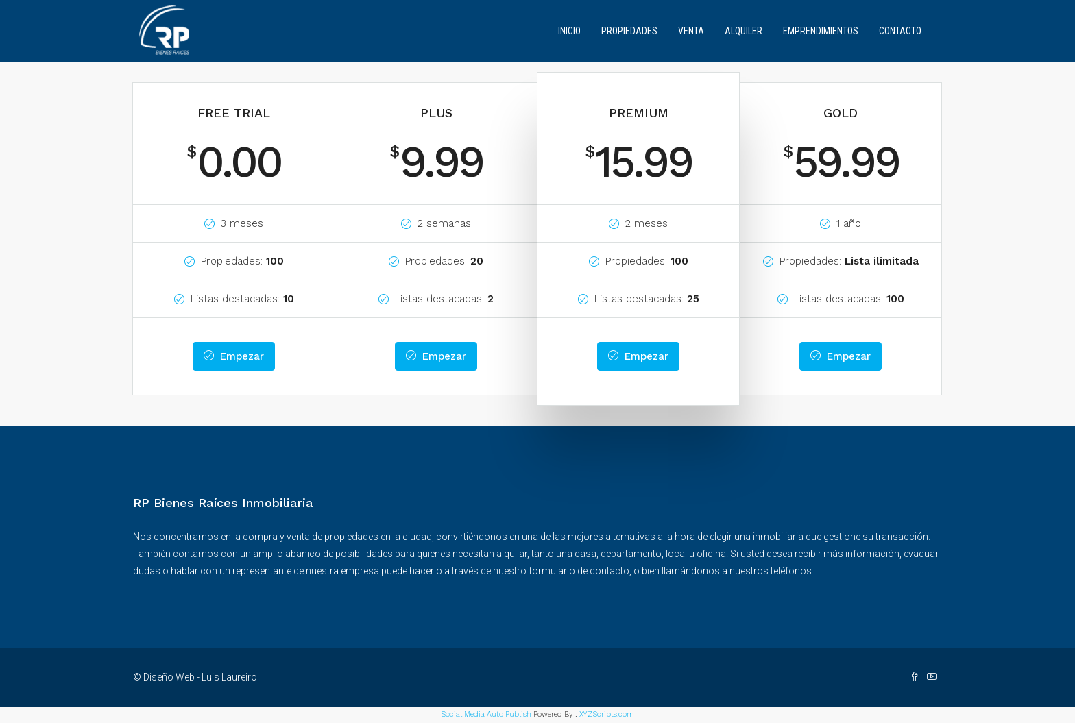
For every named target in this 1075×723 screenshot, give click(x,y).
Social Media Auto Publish (486, 714)
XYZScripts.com (606, 714)
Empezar (234, 356)
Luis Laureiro (229, 677)
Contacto (900, 30)
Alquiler (743, 30)
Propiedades (629, 30)
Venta (691, 30)
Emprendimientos (820, 30)
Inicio (569, 30)
